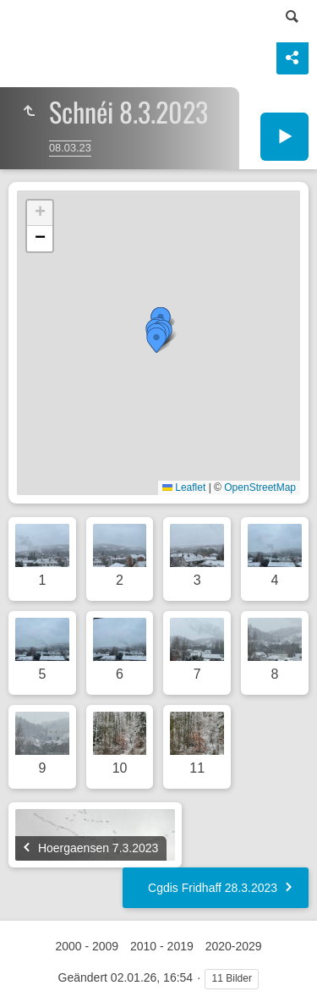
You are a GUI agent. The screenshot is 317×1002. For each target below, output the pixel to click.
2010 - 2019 (162, 946)
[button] (156, 340)
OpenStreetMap (260, 487)
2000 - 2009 (86, 946)
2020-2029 (233, 946)
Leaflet (183, 487)
